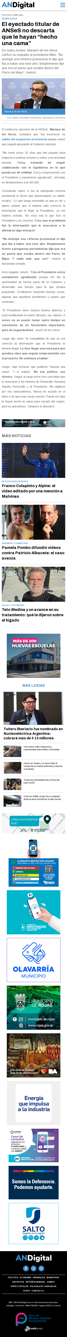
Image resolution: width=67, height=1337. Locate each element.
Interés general (35, 1282)
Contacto (37, 1291)
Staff (26, 1291)
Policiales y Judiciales (43, 1286)
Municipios (53, 1277)
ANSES (16, 118)
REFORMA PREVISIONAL (31, 118)
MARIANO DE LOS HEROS (54, 118)
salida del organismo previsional (24, 139)
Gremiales (39, 1277)
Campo (51, 1282)
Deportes (18, 1282)
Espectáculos (19, 1286)
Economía (25, 1277)
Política (13, 1277)
